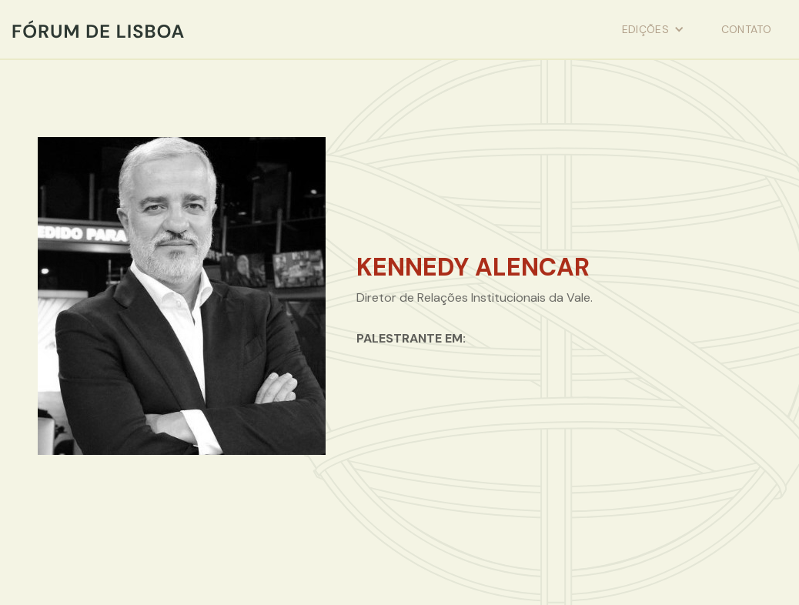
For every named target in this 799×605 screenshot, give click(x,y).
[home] (98, 29)
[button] (653, 29)
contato (746, 29)
